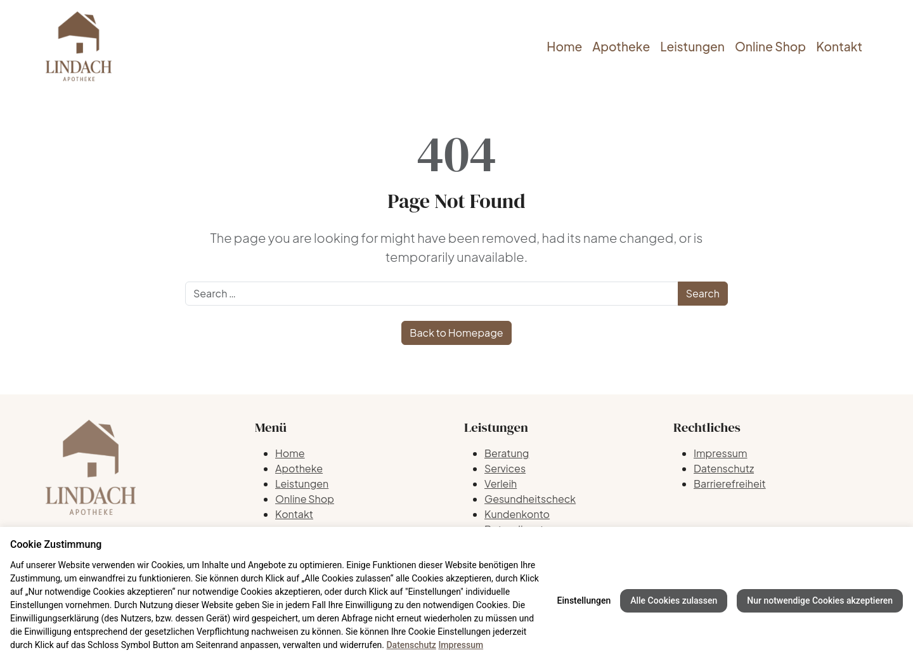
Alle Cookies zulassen (673, 600)
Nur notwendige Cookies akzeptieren (820, 600)
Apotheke (621, 46)
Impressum (721, 453)
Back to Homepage (456, 332)
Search (703, 293)
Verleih (500, 483)
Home (564, 46)
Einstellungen (584, 600)
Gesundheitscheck (530, 498)
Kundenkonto (517, 514)
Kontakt (839, 46)
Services (505, 468)
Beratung (506, 453)
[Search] (431, 294)
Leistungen (692, 46)
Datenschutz (724, 468)
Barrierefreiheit (730, 483)
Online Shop (770, 46)
